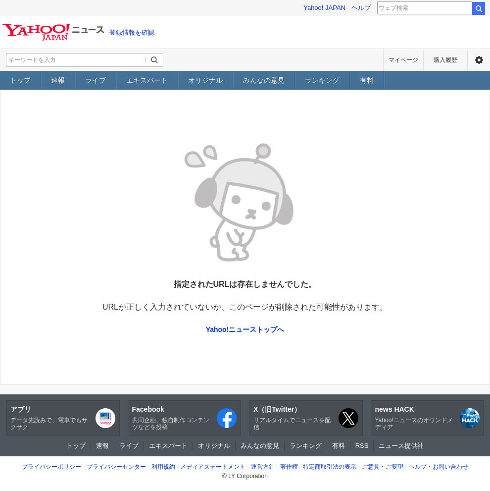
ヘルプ (361, 7)
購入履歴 (445, 59)
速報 (58, 80)
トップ (20, 80)
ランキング (322, 80)
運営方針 (263, 466)
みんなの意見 (264, 80)
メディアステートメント (212, 466)
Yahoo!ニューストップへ (245, 329)
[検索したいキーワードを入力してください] (76, 60)
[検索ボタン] (154, 60)
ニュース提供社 (401, 445)
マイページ (403, 59)
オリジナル (205, 80)
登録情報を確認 (131, 32)
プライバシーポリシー (51, 466)
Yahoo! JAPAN (324, 7)
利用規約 (163, 466)
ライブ (95, 80)
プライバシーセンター (116, 466)
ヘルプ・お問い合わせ (438, 466)
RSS (362, 445)
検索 (478, 8)
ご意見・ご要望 (382, 466)
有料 (367, 80)
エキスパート (147, 80)
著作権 (289, 466)
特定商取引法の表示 (329, 466)
